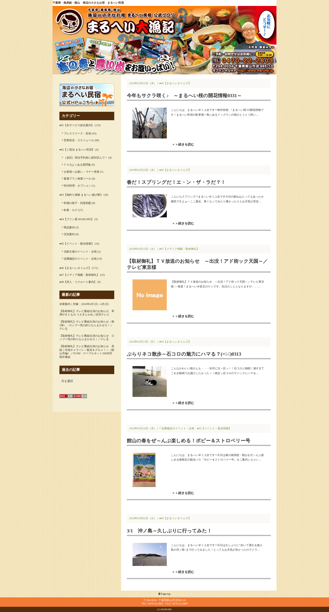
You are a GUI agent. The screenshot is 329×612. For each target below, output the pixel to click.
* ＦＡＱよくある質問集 (76, 164)
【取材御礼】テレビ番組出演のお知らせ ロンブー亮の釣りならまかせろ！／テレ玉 (86, 337)
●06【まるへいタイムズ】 (75, 268)
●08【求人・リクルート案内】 (78, 282)
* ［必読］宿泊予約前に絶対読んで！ (85, 157)
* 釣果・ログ (69, 210)
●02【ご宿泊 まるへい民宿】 (77, 149)
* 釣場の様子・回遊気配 (76, 203)
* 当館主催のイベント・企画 (79, 251)
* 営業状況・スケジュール (78, 140)
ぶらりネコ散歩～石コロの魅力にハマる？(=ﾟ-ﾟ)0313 (184, 354)
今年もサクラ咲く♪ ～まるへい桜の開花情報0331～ (184, 95)
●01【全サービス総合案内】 (76, 125)
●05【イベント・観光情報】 (76, 243)
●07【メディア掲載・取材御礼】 (79, 274)
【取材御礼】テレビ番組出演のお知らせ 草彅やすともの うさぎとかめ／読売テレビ (86, 313)
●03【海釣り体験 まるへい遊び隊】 (81, 194)
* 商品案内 (68, 227)
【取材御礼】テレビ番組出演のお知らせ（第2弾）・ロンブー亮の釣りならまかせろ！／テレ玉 (86, 325)
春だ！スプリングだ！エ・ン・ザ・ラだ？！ (176, 182)
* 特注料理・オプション (76, 185)
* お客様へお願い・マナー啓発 (80, 171)
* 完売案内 (68, 234)
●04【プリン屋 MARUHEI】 (76, 219)
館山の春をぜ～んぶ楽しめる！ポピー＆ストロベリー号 (188, 440)
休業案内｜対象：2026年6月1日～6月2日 (84, 304)
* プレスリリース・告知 (76, 133)
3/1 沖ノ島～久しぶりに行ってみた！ (169, 530)
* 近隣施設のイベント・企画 (79, 258)
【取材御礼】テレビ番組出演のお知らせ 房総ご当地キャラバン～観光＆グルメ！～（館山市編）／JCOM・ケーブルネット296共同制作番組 (86, 352)
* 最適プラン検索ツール (76, 178)
